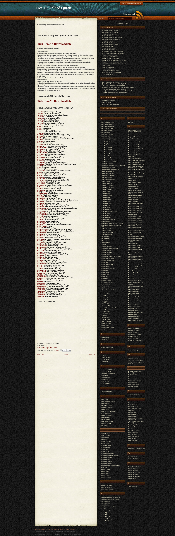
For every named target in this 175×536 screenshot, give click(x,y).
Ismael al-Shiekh (105, 435)
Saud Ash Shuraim (133, 436)
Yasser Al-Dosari (133, 474)
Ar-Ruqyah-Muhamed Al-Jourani (111, 39)
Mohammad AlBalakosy (135, 218)
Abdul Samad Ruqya (108, 69)
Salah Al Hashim (133, 432)
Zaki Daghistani (132, 486)
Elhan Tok (103, 355)
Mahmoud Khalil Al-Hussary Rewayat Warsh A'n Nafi (136, 166)
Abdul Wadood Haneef (107, 171)
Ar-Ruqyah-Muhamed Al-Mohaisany (112, 37)
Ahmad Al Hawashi (106, 250)
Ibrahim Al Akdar (105, 469)
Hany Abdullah (105, 409)
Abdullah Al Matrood (106, 195)
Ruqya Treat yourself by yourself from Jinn (114, 63)
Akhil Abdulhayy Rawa (107, 282)
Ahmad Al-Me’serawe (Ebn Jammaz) (111, 256)
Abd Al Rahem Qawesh (107, 124)
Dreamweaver (59, 531)
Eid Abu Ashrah (105, 359)
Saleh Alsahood (132, 426)
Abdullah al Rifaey (106, 217)
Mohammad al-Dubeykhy (135, 245)
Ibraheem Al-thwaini (106, 457)
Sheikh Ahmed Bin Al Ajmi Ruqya (111, 72)
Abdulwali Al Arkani (106, 221)
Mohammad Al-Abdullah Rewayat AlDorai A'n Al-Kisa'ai (135, 131)
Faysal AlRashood (106, 371)
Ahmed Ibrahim (105, 274)
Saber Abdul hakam (133, 430)
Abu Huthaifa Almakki (107, 234)
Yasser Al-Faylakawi (134, 472)
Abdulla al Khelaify (106, 191)
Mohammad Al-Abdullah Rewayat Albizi (135, 213)
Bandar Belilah (105, 337)
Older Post (92, 354)
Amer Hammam (105, 313)
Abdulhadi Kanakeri (106, 189)
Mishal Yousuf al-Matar (134, 190)
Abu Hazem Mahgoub (107, 232)
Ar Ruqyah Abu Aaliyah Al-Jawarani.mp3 (113, 53)
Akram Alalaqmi (105, 284)
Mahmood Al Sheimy (134, 141)
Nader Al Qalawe (133, 336)
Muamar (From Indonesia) (135, 278)
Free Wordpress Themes (42, 531)
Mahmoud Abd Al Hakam (135, 145)
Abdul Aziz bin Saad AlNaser (109, 138)
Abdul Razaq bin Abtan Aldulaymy (110, 169)
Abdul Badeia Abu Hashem (108, 142)
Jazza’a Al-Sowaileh (106, 485)
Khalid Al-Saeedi (105, 501)
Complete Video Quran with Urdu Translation (114, 92)
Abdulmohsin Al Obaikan (108, 219)
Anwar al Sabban (105, 319)
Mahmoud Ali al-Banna (134, 158)
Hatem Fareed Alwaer (107, 421)
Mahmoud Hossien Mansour (136, 164)
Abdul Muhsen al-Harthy (107, 159)
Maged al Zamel (132, 137)
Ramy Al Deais (132, 382)
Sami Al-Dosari (132, 414)
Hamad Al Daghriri (106, 423)
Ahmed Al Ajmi (105, 272)
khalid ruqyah (106, 65)
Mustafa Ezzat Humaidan (135, 312)
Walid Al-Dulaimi (133, 458)
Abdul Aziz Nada (105, 136)
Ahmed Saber (104, 278)
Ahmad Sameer (105, 266)
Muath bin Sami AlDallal (135, 280)
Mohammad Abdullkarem (135, 208)
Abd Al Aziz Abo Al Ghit (107, 122)
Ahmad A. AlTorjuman (107, 246)
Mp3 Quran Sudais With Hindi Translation (113, 85)
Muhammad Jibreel (133, 289)
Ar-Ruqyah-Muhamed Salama (110, 35)
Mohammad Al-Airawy (134, 216)
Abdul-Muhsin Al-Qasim (107, 175)
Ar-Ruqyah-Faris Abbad (108, 48)
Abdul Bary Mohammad (107, 144)
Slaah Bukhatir (132, 404)
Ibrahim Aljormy (105, 473)
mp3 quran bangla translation (110, 82)
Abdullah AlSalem (106, 199)
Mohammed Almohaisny (135, 265)
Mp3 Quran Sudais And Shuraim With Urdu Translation (117, 91)
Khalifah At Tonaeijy (106, 519)
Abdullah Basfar (105, 207)
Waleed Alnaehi (132, 456)
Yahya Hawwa (132, 478)
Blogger (126, 23)
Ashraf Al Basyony (106, 321)
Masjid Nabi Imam (133, 186)
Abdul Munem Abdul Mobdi (108, 161)
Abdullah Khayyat (106, 209)
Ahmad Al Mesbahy (106, 252)
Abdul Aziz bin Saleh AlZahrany (109, 140)
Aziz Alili (103, 329)
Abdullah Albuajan (106, 201)
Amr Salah (104, 315)
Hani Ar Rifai (104, 425)
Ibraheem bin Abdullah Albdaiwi (109, 455)
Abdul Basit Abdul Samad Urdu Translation (114, 89)
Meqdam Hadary (133, 188)
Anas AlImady (104, 317)
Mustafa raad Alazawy (134, 316)
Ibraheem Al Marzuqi (106, 461)
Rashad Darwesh (133, 386)
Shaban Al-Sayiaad (133, 406)
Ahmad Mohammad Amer (108, 260)
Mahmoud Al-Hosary (134, 152)
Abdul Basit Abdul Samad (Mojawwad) (111, 150)
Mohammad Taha (133, 243)
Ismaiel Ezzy (104, 433)
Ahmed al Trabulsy (106, 280)
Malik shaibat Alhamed (134, 182)
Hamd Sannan (105, 403)
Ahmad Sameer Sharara (108, 268)
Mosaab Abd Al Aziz (134, 273)
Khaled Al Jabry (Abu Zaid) (108, 507)
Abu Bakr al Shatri (106, 228)
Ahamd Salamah (105, 242)
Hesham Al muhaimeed (107, 415)
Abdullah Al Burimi (106, 193)
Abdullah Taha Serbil (106, 215)
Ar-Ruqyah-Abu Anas (108, 46)
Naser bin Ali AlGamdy (134, 334)
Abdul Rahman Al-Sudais (108, 167)
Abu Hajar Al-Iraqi (106, 230)
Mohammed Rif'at (133, 269)
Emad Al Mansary (106, 357)
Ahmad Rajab (104, 262)
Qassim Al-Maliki (133, 358)
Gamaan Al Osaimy (106, 391)
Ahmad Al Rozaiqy (106, 254)
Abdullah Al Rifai (105, 197)
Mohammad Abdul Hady (135, 206)
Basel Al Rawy (105, 339)
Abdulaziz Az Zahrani (107, 185)
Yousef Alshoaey (133, 468)
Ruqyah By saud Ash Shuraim (110, 58)
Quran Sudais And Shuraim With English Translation (117, 84)
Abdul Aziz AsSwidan (107, 134)
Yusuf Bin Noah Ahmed (134, 466)
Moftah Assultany (133, 201)
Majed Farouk (132, 180)
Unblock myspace (55, 534)
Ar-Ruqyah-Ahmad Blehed (109, 49)
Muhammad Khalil (133, 291)
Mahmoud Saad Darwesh (135, 176)
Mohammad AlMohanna (135, 220)
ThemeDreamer (71, 531)
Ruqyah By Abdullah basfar (109, 55)
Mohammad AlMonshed (135, 222)
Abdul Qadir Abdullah (107, 163)
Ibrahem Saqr (104, 449)
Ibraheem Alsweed (106, 459)
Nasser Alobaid (132, 332)
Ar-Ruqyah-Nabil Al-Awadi (109, 34)
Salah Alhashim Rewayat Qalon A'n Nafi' (135, 418)
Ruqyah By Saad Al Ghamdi (110, 56)
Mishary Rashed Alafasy (135, 195)
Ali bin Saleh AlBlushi (107, 306)
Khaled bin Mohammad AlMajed (110, 499)
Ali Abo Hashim (105, 298)
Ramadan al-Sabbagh (134, 380)
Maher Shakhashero (134, 139)
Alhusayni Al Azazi (106, 294)
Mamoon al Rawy (133, 184)
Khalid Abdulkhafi (105, 521)
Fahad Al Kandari (105, 383)
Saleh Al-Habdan (133, 416)
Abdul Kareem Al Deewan (108, 154)
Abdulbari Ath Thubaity (107, 187)
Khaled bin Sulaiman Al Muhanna (110, 497)
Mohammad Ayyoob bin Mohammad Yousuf (135, 224)
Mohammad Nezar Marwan (136, 230)
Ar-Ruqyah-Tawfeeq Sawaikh (110, 32)
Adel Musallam (105, 238)
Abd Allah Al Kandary (107, 130)
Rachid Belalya (132, 378)
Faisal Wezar (104, 375)
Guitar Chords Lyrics (75, 534)
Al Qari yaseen (105, 288)
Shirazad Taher (132, 402)
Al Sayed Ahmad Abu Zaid (108, 290)
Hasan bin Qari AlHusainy (108, 411)
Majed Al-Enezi (132, 178)
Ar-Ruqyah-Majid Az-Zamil (109, 42)
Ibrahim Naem (105, 437)
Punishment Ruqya (107, 74)
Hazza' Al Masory (106, 413)
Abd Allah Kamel (105, 132)
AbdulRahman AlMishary (108, 179)
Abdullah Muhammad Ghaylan (109, 211)
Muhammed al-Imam (134, 306)
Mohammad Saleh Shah (135, 238)
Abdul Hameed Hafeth (107, 152)
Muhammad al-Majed (134, 299)
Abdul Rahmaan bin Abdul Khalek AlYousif (113, 165)
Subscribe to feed (129, 14)
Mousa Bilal (131, 276)
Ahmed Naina (104, 276)
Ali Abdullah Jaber (106, 296)
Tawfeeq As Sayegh (134, 394)
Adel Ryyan (104, 240)
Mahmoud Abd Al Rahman (135, 147)
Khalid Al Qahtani (105, 513)
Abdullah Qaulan (105, 213)
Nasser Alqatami (133, 338)
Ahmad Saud (104, 270)
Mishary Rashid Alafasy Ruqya (110, 70)
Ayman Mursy (104, 325)
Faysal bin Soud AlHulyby (108, 369)
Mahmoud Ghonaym (134, 162)
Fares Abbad (104, 379)
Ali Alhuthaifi (104, 300)
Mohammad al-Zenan (134, 247)
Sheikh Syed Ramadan (134, 425)
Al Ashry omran (105, 286)
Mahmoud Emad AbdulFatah (136, 160)
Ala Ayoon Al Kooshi (106, 292)
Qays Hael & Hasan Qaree (135, 360)
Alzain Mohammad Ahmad (108, 308)
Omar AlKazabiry (133, 350)
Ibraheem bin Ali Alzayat (107, 453)
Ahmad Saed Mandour (107, 264)
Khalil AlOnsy (104, 509)
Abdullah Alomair (105, 205)
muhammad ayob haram (135, 320)
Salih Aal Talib (132, 438)
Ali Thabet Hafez (105, 304)
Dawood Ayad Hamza (107, 347)
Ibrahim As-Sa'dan (106, 445)
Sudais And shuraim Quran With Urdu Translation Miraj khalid (119, 87)
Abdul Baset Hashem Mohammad (110, 146)
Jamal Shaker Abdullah (107, 489)
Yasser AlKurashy (133, 470)
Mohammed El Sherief (134, 267)
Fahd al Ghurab (105, 377)
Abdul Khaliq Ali (105, 156)
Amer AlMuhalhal (105, 311)
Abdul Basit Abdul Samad (108, 148)
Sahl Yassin (131, 428)
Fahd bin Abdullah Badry (108, 373)
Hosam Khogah (105, 417)
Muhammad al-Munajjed (135, 301)
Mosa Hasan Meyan (134, 271)
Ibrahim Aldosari (105, 471)
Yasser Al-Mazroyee (134, 476)
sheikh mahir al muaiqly (108, 100)
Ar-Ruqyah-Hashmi (107, 41)
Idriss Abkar (104, 467)
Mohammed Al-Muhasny (135, 263)
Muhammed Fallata (133, 304)
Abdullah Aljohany (106, 203)
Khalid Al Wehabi (105, 517)
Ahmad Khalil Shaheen (107, 258)
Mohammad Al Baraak (134, 210)
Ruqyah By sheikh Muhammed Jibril (112, 62)
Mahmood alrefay (133, 143)
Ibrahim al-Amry (105, 447)
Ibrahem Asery (105, 451)
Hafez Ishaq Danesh (106, 405)
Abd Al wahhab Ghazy (107, 128)
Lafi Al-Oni (131, 122)
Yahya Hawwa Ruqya (108, 67)
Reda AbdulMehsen (133, 384)
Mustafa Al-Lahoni (133, 308)
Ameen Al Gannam (106, 309)
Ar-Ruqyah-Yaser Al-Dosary (110, 30)
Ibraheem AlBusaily (106, 463)
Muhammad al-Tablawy (134, 302)
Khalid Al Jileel (105, 515)
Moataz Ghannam (133, 199)
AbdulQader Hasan (106, 177)
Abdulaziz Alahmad (106, 183)
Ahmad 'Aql (104, 244)
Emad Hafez (104, 361)
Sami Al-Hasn (132, 412)
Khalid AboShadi (105, 503)
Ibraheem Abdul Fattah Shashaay (110, 465)
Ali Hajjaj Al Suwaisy (106, 302)
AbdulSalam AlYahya (107, 181)
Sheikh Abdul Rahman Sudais (110, 104)
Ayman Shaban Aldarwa (107, 327)
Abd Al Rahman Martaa (107, 126)
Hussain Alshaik (105, 419)
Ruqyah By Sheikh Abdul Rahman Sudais (113, 60)
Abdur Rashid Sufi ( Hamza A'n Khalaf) (112, 223)
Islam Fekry (104, 439)
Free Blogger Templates (134, 3)
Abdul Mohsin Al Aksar (107, 158)
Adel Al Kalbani (105, 236)
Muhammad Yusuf (133, 297)
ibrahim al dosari (106, 102)
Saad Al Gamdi (132, 434)
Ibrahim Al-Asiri (105, 475)
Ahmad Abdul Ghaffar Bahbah (109, 248)
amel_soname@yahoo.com (47, 347)
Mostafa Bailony (132, 275)
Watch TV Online (44, 534)
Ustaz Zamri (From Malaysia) (136, 448)
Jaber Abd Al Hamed (106, 487)
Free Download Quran (53, 8)
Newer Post (40, 354)
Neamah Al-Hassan (133, 330)
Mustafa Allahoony (133, 310)
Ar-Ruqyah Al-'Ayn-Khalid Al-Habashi (112, 51)
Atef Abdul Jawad (106, 323)
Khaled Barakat (105, 505)
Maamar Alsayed (133, 135)
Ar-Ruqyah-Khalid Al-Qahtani (110, 44)
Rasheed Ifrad (132, 376)
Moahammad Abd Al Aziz (135, 197)
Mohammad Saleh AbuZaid (136, 236)
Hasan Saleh (104, 399)
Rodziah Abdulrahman (134, 375)
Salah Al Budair (132, 440)
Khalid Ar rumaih (105, 511)
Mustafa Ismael (132, 314)
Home (123, 3)
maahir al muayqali (133, 318)
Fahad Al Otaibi (105, 381)
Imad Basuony (105, 443)
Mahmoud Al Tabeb (133, 151)
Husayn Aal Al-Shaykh (107, 407)
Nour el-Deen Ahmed (134, 328)
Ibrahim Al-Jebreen (106, 477)
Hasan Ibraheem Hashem (108, 401)
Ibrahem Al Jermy (106, 441)
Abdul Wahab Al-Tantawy (108, 173)
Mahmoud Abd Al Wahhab (135, 149)
